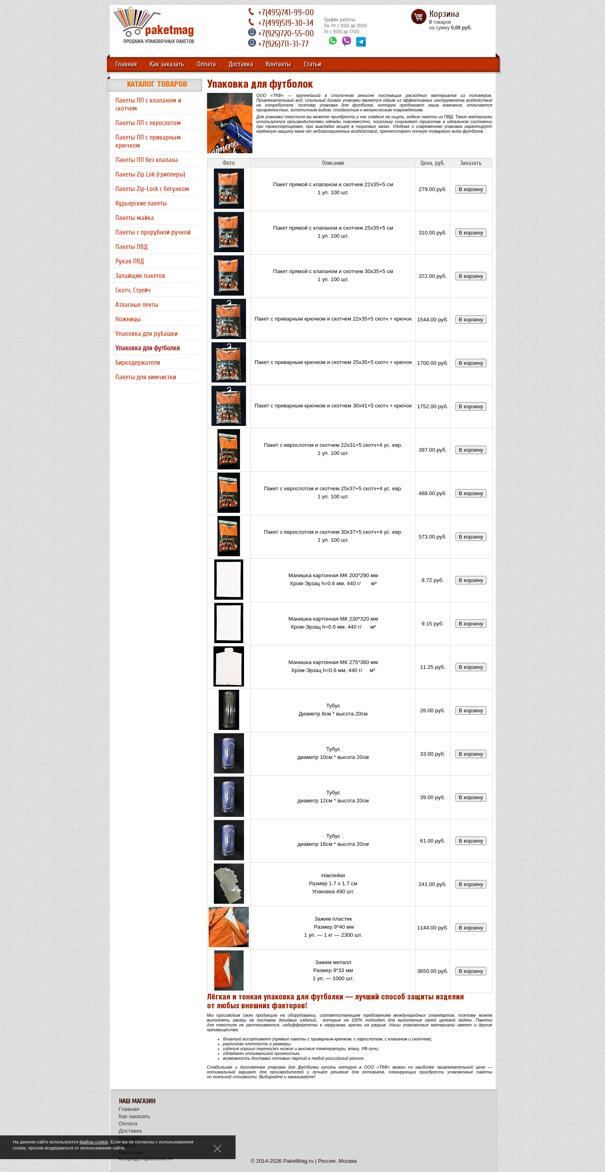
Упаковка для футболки (147, 348)
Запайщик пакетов (140, 276)
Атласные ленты (136, 305)
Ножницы (128, 319)
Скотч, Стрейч (133, 290)
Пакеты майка (134, 218)
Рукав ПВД (129, 261)
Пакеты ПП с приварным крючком (148, 142)
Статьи (312, 64)
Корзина (444, 14)
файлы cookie (94, 1141)
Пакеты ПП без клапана (146, 160)
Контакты (278, 64)
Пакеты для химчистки (145, 377)
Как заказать (167, 64)
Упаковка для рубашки (146, 334)
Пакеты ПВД (131, 247)
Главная (126, 64)
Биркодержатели (137, 363)
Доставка (241, 64)
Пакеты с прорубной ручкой (153, 232)
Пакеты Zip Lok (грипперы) (150, 175)
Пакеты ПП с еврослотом (148, 123)
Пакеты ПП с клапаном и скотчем (148, 105)
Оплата (206, 64)
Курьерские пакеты (141, 203)
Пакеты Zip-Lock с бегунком (152, 189)
